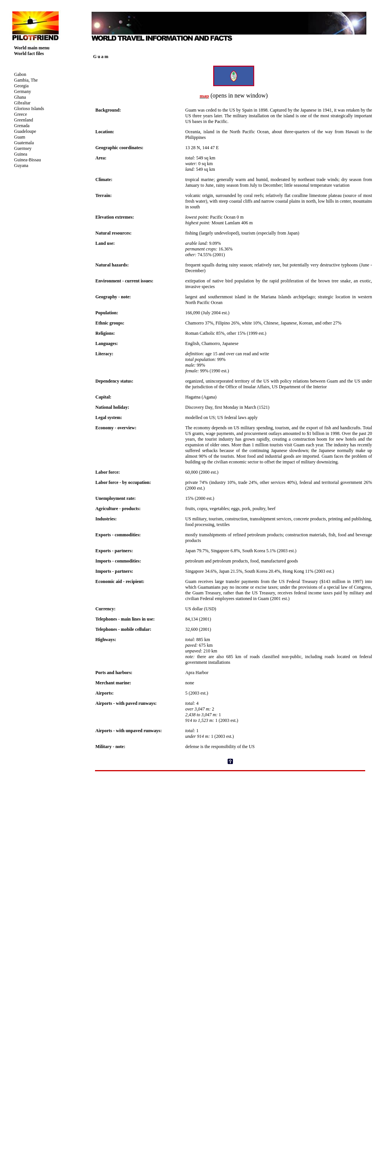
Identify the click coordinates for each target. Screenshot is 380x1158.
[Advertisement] (230, 830)
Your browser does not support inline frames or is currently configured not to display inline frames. (47, 155)
